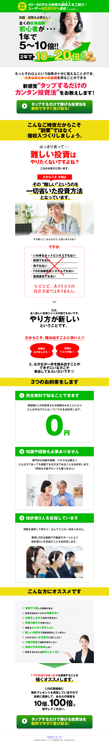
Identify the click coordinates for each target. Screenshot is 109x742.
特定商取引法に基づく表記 (54, 737)
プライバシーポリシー (54, 738)
